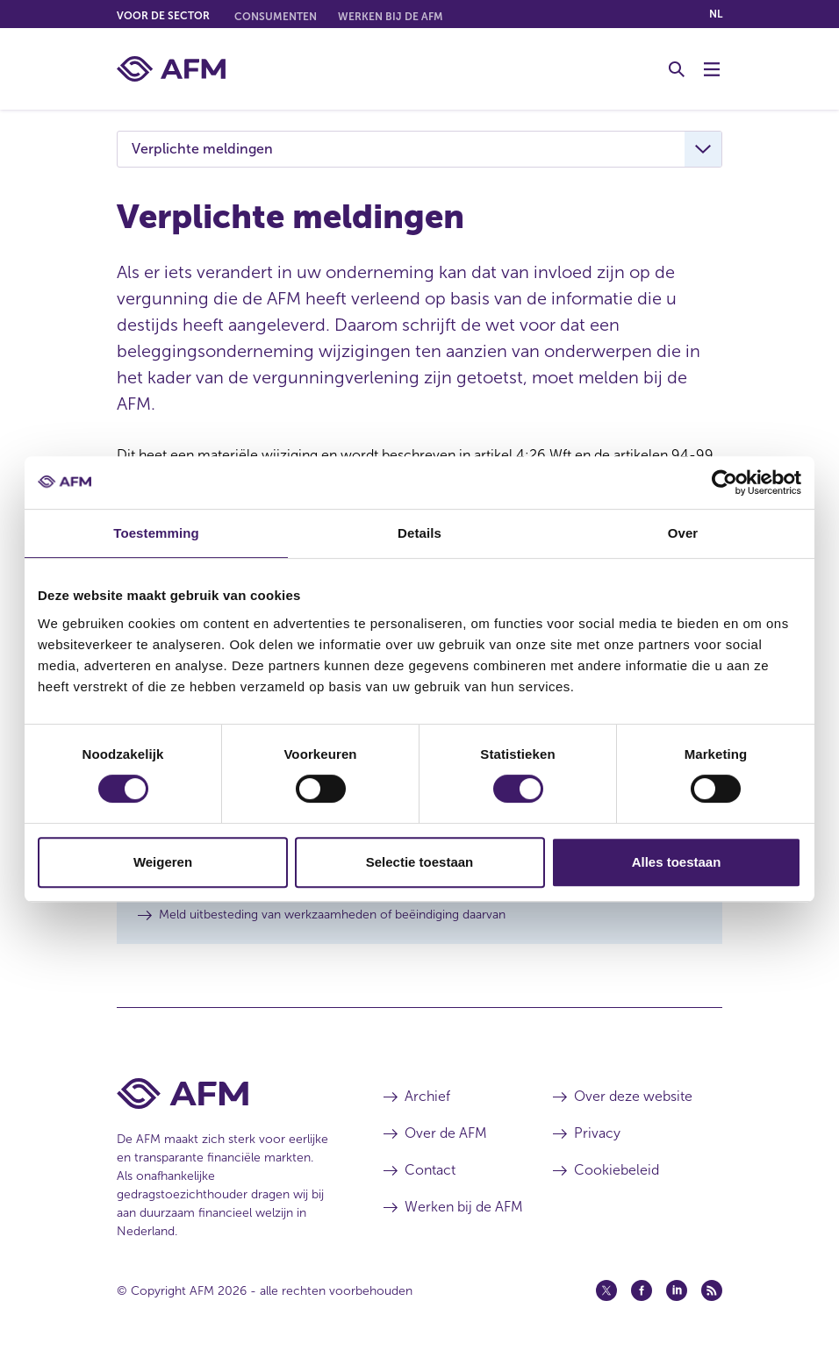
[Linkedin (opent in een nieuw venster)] (676, 1290)
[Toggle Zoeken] (676, 69)
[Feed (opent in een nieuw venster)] (711, 1290)
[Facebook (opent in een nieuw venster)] (641, 1290)
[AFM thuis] (171, 69)
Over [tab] (683, 532)
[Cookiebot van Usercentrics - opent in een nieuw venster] (724, 482)
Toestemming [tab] (156, 532)
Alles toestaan (676, 861)
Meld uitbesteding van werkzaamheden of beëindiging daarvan (332, 914)
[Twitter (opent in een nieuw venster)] (606, 1290)
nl (715, 14)
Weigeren (162, 861)
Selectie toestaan (420, 861)
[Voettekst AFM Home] (224, 1093)
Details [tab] (419, 532)
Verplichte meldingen (202, 148)
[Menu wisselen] (711, 69)
